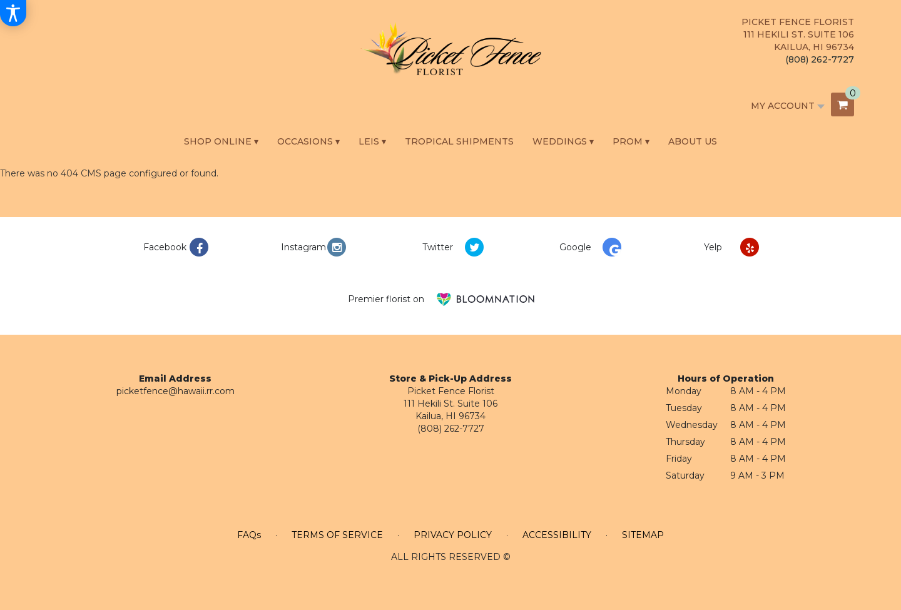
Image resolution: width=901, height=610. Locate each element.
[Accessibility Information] (13, 13)
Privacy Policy (453, 535)
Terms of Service (337, 535)
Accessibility (556, 535)
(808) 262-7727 (819, 59)
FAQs (249, 535)
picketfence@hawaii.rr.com (175, 391)
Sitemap (643, 535)
